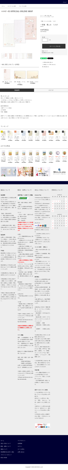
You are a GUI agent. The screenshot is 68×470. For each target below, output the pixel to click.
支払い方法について (6, 443)
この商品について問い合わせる (48, 64)
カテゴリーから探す (11, 6)
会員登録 (20, 443)
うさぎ (52, 16)
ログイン (20, 446)
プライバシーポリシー (6, 454)
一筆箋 (45, 15)
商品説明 (17, 90)
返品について (45, 51)
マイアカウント (21, 440)
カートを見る (21, 449)
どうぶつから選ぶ (47, 16)
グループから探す (22, 6)
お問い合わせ (21, 452)
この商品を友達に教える (46, 62)
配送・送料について (6, 446)
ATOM (5, 457)
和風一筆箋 (49, 15)
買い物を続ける (44, 66)
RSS (2, 457)
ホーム (3, 6)
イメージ (51, 90)
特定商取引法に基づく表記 (47, 52)
